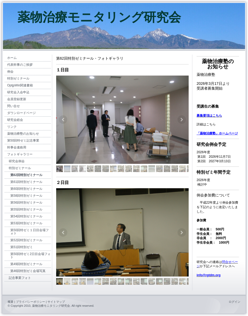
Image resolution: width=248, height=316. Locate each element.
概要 (11, 301)
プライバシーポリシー (30, 301)
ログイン (234, 301)
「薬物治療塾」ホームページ (217, 133)
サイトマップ (56, 301)
